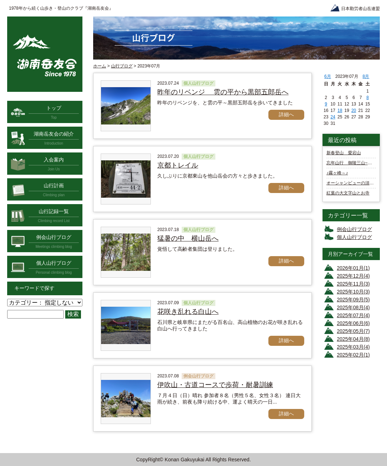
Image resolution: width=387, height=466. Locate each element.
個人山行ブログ (354, 237)
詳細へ (286, 114)
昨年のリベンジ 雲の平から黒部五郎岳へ (222, 92)
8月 (366, 76)
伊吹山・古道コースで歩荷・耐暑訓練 (215, 385)
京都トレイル (177, 165)
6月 (327, 76)
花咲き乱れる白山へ (188, 311)
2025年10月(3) (353, 292)
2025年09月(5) (353, 299)
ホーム (99, 66)
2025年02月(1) (353, 355)
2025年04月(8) (353, 339)
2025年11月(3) (353, 284)
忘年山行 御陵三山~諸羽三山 (355, 162)
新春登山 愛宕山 (343, 152)
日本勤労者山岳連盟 (360, 8)
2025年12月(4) (353, 276)
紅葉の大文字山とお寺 (347, 193)
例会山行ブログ (354, 229)
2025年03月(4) (353, 347)
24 (332, 116)
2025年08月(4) (353, 307)
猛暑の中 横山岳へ (188, 238)
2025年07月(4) (353, 315)
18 (340, 110)
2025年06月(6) (353, 323)
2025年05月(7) (353, 331)
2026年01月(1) (353, 268)
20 (353, 110)
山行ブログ (122, 66)
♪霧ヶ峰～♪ (337, 172)
